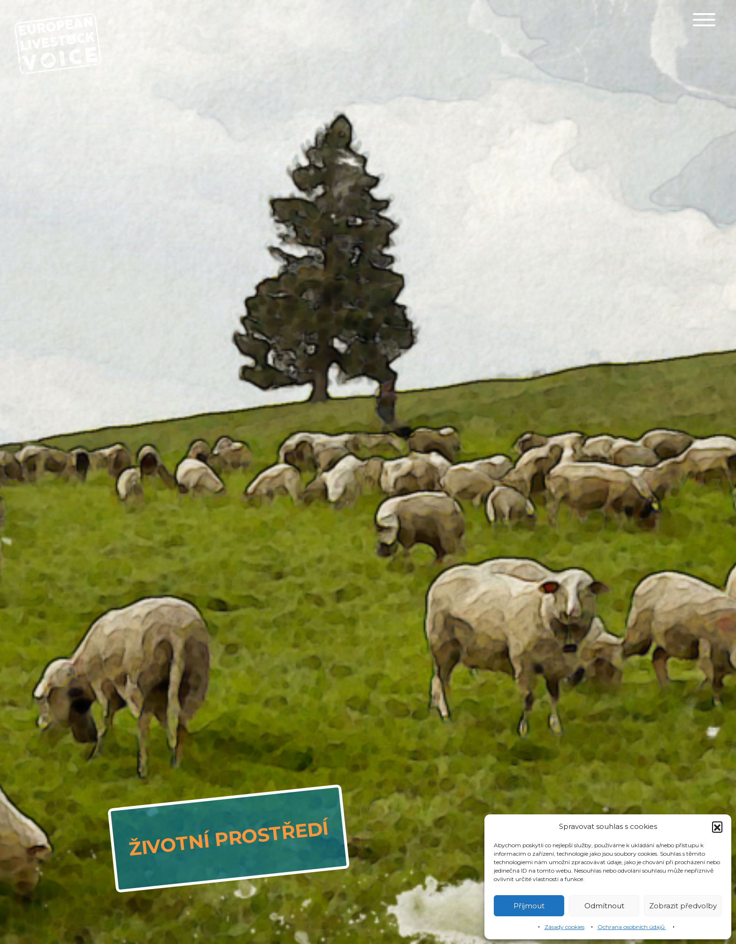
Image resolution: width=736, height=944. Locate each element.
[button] (717, 826)
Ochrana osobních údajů (632, 926)
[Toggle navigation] (704, 20)
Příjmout (529, 905)
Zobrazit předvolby (683, 905)
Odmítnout (604, 905)
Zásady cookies (564, 926)
